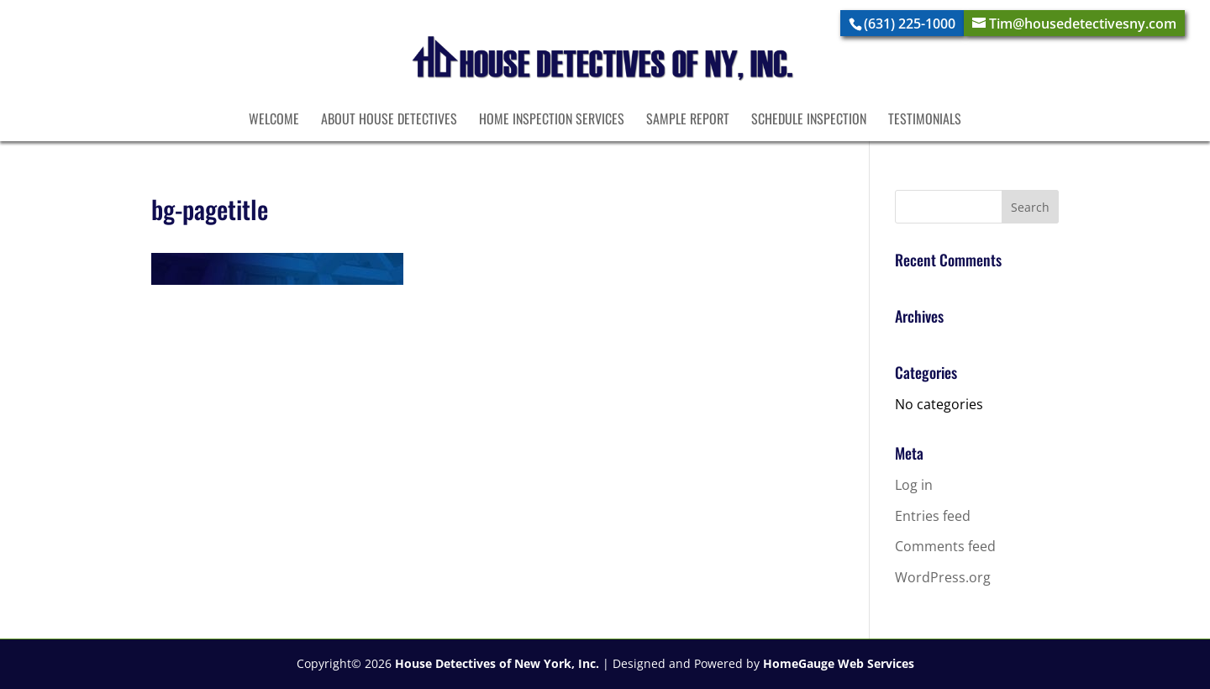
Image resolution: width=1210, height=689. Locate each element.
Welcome (274, 121)
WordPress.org (943, 577)
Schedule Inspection (808, 121)
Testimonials (924, 121)
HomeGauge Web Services (838, 663)
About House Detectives (389, 121)
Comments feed (945, 546)
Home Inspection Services (551, 121)
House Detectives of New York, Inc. (497, 663)
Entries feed (933, 516)
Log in (914, 485)
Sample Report (687, 121)
